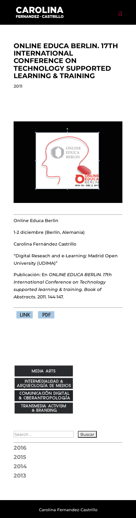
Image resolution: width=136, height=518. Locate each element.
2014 (20, 466)
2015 (20, 457)
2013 (20, 475)
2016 (20, 447)
